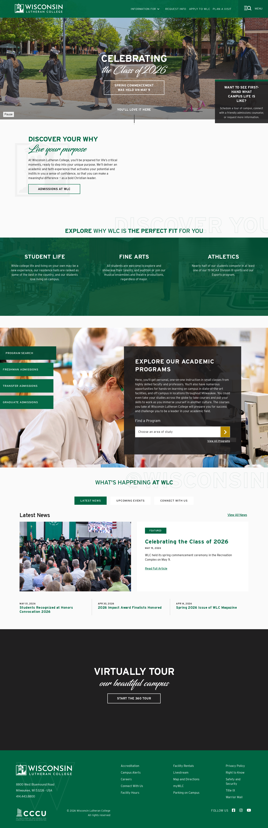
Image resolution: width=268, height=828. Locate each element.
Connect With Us (132, 786)
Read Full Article (156, 568)
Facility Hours (130, 792)
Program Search (19, 353)
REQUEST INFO (175, 9)
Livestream (181, 772)
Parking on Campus (186, 792)
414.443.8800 (25, 796)
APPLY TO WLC (199, 9)
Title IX (230, 790)
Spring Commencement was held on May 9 (134, 88)
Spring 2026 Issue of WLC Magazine (206, 607)
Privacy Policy (235, 766)
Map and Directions (186, 779)
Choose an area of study (155, 432)
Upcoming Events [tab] (130, 500)
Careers (126, 779)
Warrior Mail (234, 797)
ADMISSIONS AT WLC (54, 189)
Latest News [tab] (90, 500)
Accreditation (130, 766)
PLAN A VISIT (222, 9)
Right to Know (235, 772)
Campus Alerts (131, 772)
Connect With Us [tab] (174, 500)
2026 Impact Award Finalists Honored (130, 607)
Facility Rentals (183, 766)
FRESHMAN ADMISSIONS (20, 369)
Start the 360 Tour (134, 698)
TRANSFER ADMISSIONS (20, 386)
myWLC (178, 786)
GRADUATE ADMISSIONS (20, 402)
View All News (237, 515)
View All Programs (218, 441)
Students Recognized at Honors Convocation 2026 (46, 610)
